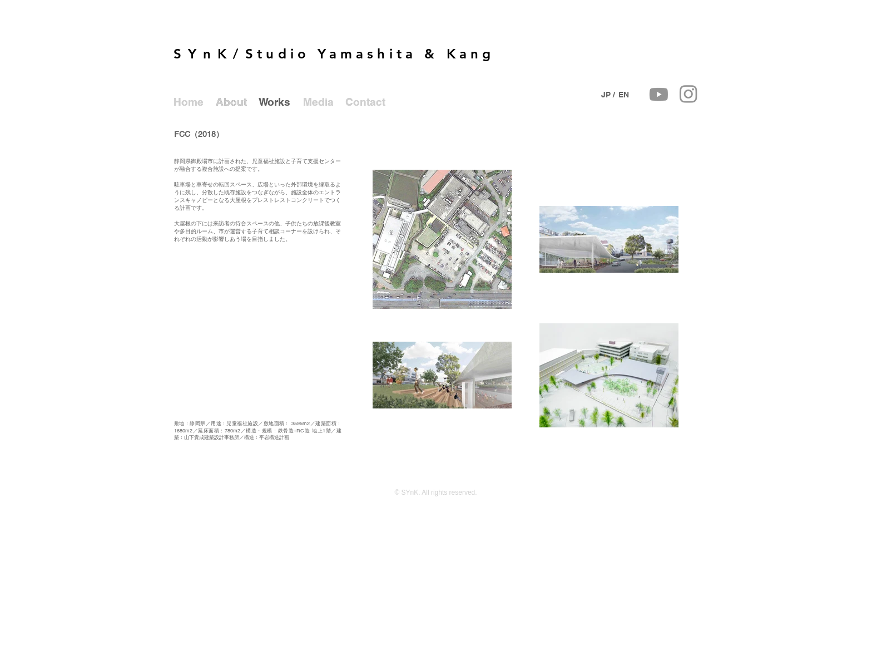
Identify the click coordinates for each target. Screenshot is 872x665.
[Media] (318, 102)
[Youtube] (659, 94)
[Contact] (365, 102)
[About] (231, 102)
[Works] (274, 102)
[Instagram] (688, 93)
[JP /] (608, 94)
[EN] (623, 94)
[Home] (189, 102)
